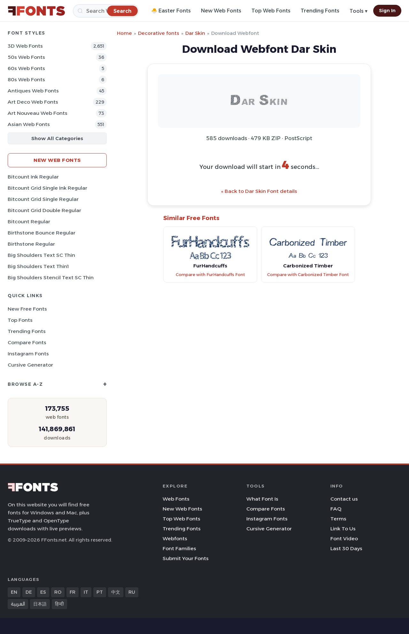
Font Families (179, 548)
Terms (338, 519)
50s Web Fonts (26, 57)
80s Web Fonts (26, 79)
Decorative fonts (158, 33)
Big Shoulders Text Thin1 (38, 266)
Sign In (387, 10)
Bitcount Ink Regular (33, 177)
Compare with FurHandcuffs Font (210, 274)
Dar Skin (195, 33)
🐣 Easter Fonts (171, 11)
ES (43, 592)
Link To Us (343, 529)
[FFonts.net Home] (36, 11)
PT (99, 592)
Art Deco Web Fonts (33, 102)
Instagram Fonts (28, 354)
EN (14, 592)
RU (131, 592)
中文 (115, 592)
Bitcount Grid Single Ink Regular (47, 188)
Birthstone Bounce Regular (41, 233)
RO (57, 592)
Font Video (344, 538)
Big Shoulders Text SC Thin (41, 255)
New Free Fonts (27, 309)
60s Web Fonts (26, 68)
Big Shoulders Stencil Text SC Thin (51, 277)
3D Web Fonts (25, 46)
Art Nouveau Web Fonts (37, 113)
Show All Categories (57, 138)
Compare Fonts (27, 342)
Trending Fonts (320, 11)
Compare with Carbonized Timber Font (308, 274)
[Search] (106, 11)
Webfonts (175, 538)
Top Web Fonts (270, 11)
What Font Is (262, 499)
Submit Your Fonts (186, 558)
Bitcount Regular (29, 221)
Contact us (344, 499)
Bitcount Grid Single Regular (43, 199)
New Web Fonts (221, 11)
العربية (18, 604)
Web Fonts (176, 499)
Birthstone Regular (31, 244)
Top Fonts (20, 320)
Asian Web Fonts (29, 124)
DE (29, 592)
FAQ (335, 509)
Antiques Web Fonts (33, 91)
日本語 (40, 604)
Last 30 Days (346, 548)
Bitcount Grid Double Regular (44, 210)
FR (72, 592)
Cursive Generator (30, 365)
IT (86, 592)
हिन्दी (59, 604)
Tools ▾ (358, 11)
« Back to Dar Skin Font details (259, 191)
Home (124, 33)
